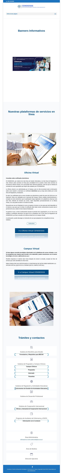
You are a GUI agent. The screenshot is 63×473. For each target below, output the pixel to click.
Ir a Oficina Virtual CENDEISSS (31, 231)
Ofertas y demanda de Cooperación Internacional (31, 409)
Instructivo (32, 223)
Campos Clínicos (31, 366)
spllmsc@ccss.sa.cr (23, 256)
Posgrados (31, 370)
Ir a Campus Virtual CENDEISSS (31, 272)
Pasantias (31, 376)
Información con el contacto (31, 421)
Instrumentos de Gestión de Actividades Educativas (31, 388)
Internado (31, 373)
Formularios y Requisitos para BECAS (31, 354)
